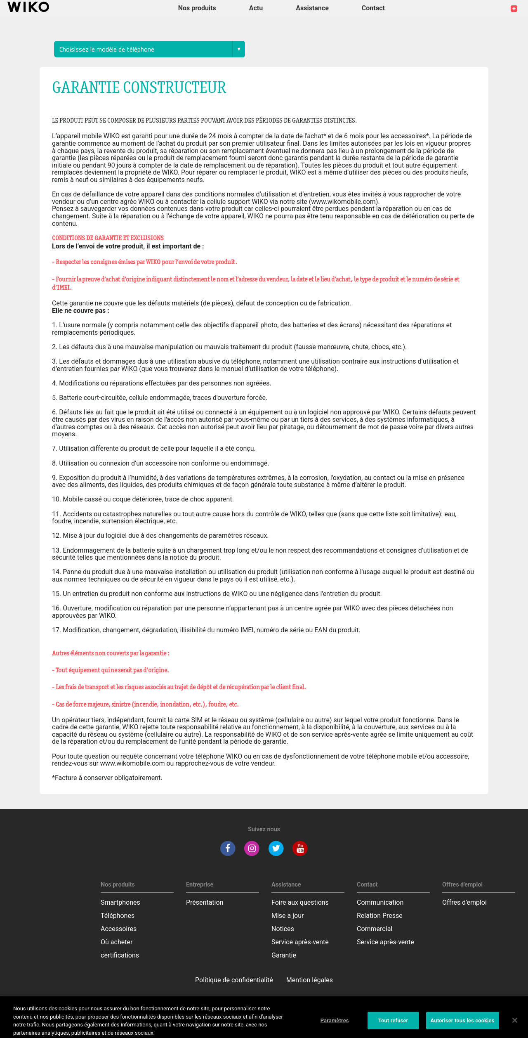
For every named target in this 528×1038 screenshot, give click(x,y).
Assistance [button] (312, 8)
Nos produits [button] (197, 8)
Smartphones (120, 902)
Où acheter (116, 942)
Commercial (374, 929)
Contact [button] (373, 8)
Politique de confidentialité (234, 980)
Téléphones (117, 916)
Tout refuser (393, 1024)
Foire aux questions (300, 902)
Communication (380, 902)
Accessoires (119, 929)
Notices (282, 929)
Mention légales (309, 980)
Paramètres (335, 1024)
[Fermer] (515, 1023)
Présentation (204, 902)
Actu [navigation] (256, 8)
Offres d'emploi (464, 902)
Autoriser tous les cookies (463, 1024)
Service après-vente (300, 942)
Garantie (283, 955)
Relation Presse (380, 916)
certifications (120, 955)
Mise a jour (287, 916)
